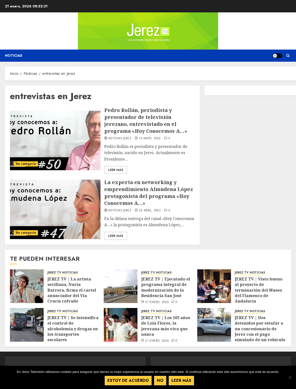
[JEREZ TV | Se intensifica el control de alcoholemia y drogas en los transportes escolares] (27, 325)
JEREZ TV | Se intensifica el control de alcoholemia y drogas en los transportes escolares (73, 329)
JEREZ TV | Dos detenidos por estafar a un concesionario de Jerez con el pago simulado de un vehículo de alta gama (260, 331)
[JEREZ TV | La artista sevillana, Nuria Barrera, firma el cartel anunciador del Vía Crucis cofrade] (27, 286)
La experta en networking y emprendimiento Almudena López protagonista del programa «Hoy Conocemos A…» (148, 192)
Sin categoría (26, 164)
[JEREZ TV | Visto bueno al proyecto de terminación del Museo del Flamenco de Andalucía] (214, 286)
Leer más (181, 380)
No (160, 380)
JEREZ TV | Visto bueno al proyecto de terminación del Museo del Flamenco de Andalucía (258, 290)
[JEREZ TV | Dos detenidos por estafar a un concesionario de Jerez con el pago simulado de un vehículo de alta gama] (214, 325)
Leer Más (115, 170)
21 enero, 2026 (157, 302)
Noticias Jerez (119, 138)
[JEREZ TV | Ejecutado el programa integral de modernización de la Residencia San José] (120, 286)
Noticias (13, 55)
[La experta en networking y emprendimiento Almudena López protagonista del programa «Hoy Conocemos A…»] (55, 209)
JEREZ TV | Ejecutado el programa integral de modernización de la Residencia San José (165, 287)
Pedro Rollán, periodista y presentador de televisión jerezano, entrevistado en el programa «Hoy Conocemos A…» (145, 120)
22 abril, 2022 (150, 211)
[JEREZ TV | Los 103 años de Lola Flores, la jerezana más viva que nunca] (120, 325)
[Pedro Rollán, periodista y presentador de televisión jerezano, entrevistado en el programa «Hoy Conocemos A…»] (55, 140)
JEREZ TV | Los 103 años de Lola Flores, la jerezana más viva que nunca (165, 326)
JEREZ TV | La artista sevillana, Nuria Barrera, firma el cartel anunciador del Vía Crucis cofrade (71, 290)
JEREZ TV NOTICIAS (62, 273)
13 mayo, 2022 (150, 138)
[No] (289, 377)
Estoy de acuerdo (128, 380)
